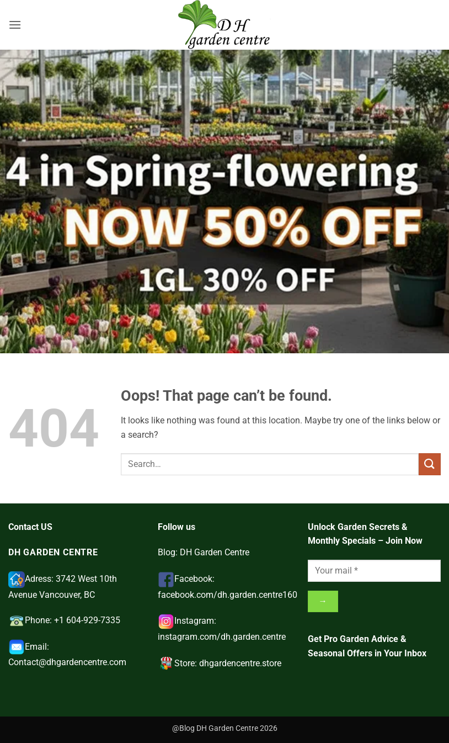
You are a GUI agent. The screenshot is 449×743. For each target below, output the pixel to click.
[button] (15, 24)
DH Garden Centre (214, 552)
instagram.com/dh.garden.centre (222, 636)
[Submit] (430, 464)
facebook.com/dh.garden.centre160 (227, 595)
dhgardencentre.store (240, 663)
